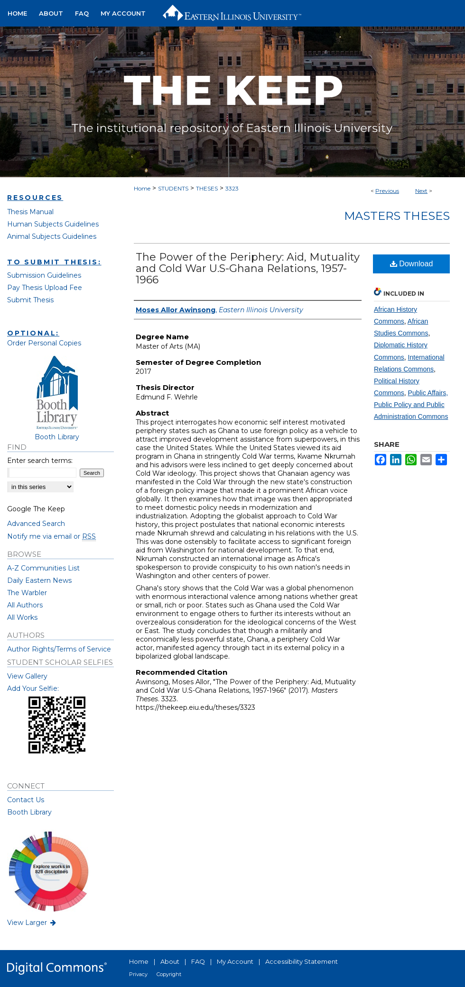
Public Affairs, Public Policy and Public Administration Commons (411, 404)
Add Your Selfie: (33, 688)
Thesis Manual (30, 212)
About (169, 961)
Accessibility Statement (301, 961)
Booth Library (29, 812)
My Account (235, 961)
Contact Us (25, 800)
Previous (387, 190)
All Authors (25, 605)
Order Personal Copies (44, 343)
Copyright (169, 974)
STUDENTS (173, 188)
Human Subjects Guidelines (53, 224)
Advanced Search (36, 523)
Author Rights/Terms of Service (59, 649)
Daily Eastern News (39, 580)
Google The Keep (36, 509)
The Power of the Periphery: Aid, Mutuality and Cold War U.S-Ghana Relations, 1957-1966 (248, 268)
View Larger (32, 922)
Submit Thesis (30, 300)
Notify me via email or (51, 536)
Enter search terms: (40, 460)
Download (411, 264)
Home (142, 188)
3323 (232, 188)
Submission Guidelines (44, 275)
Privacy (138, 974)
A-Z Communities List (43, 568)
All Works (22, 617)
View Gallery (27, 676)
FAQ (198, 961)
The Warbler (27, 593)
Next (421, 190)
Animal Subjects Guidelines (51, 236)
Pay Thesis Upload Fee (44, 287)
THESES (207, 188)
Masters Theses (397, 216)
